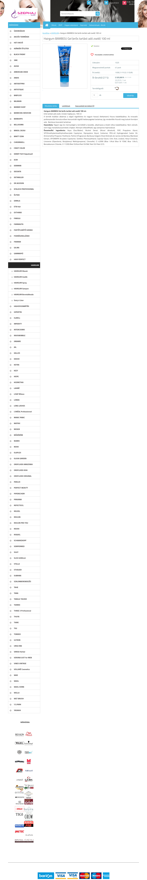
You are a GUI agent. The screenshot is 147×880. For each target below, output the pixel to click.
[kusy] (95, 95)
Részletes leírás (51, 106)
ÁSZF (60, 25)
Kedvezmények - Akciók (97, 25)
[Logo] (24, 13)
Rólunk (54, 25)
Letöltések (66, 106)
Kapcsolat (83, 25)
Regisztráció (114, 2)
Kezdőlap (45, 33)
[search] (98, 14)
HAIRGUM (55, 33)
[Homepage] (47, 25)
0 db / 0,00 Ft (132, 1)
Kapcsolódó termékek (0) (84, 106)
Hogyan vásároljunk (71, 25)
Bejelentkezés (97, 2)
